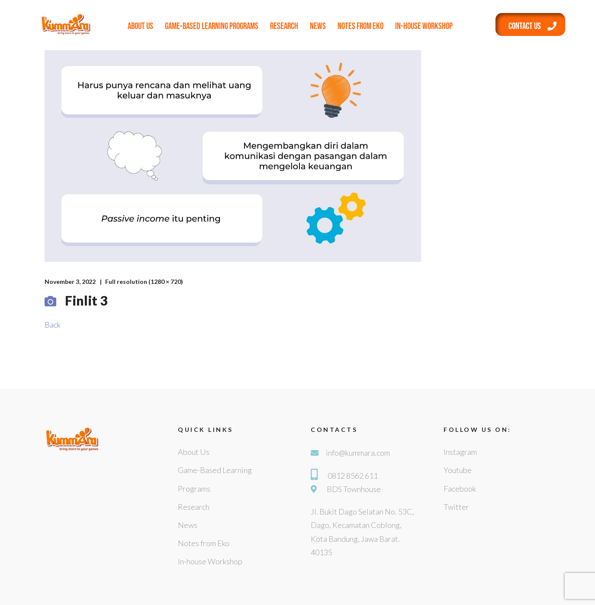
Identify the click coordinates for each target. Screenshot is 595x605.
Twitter (456, 507)
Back (53, 324)
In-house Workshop (424, 26)
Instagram (460, 452)
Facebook (460, 488)
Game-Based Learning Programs (211, 26)
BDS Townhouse (354, 489)
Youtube (458, 470)
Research (284, 26)
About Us (140, 26)
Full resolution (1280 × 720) (144, 281)
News (318, 26)
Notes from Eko (360, 26)
